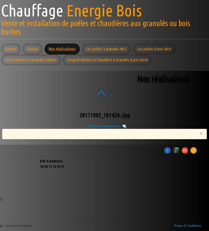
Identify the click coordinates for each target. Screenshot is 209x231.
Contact (32, 49)
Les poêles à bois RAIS (154, 49)
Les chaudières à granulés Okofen (31, 59)
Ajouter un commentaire (104, 126)
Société (10, 49)
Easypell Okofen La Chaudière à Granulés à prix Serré (107, 59)
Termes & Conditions (187, 225)
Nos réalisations (62, 48)
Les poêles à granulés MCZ (106, 49)
